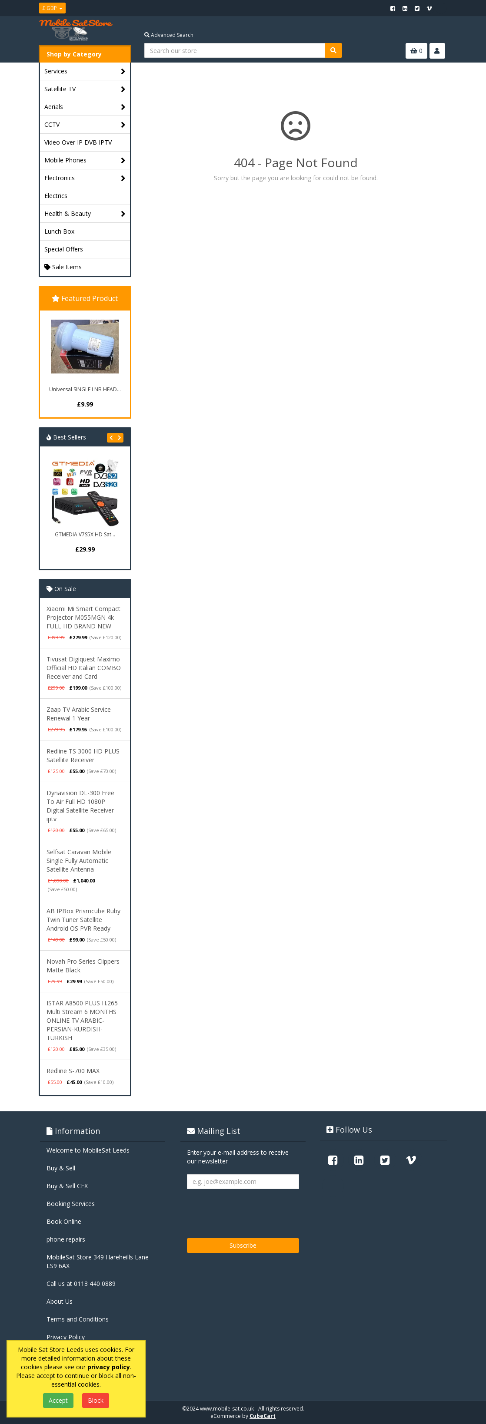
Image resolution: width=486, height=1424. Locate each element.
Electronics (85, 178)
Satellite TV (85, 89)
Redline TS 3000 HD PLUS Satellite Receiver (83, 755)
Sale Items (63, 267)
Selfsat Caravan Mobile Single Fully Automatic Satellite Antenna (79, 860)
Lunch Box (59, 231)
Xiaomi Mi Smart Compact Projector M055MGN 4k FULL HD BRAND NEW (83, 617)
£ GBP (52, 8)
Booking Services (71, 1203)
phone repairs (66, 1239)
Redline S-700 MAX (73, 1071)
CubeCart (263, 1416)
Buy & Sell (61, 1168)
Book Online (64, 1221)
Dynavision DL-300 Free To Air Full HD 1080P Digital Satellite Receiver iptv (80, 806)
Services (85, 71)
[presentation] (253, 1210)
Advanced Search (168, 35)
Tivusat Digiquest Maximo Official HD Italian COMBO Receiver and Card (84, 668)
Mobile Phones (85, 160)
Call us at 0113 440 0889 (81, 1283)
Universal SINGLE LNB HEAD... (85, 389)
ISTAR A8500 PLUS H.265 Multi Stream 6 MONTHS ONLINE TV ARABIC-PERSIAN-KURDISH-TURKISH (82, 1020)
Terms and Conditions (78, 1319)
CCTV (85, 124)
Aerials (85, 107)
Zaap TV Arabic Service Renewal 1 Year (79, 713)
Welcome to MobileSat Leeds (88, 1150)
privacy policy (108, 1367)
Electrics (55, 196)
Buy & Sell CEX (67, 1186)
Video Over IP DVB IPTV (78, 142)
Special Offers (63, 249)
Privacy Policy (66, 1337)
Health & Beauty (85, 213)
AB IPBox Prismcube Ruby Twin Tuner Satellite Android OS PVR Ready (83, 919)
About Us (60, 1301)
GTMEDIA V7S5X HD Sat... (85, 534)
